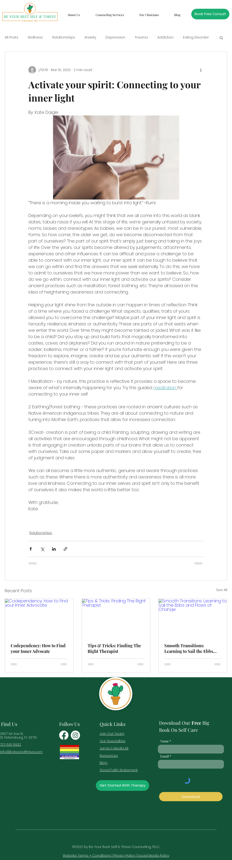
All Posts (11, 37)
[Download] (191, 796)
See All (221, 590)
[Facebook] (63, 735)
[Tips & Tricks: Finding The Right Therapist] (116, 618)
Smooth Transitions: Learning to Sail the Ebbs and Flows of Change (188, 648)
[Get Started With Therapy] (122, 785)
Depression (115, 37)
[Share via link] (65, 549)
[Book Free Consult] (210, 14)
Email (164, 756)
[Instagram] (75, 735)
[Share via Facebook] (30, 549)
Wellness (35, 37)
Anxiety (90, 37)
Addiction (165, 37)
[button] (74, 12)
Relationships (63, 37)
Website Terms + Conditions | (88, 855)
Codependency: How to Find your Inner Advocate (38, 648)
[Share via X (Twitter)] (42, 549)
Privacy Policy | (125, 855)
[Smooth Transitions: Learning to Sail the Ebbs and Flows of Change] (193, 618)
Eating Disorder (196, 37)
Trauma (141, 37)
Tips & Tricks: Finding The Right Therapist (114, 648)
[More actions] (201, 70)
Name (164, 741)
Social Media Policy (153, 855)
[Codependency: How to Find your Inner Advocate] (39, 618)
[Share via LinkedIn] (54, 549)
